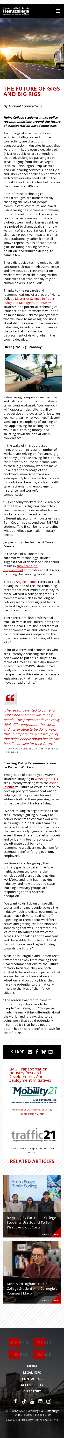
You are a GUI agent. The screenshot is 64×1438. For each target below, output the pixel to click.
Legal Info (32, 1373)
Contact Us (32, 1379)
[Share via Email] (30, 1051)
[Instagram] (48, 1401)
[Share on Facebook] (36, 1051)
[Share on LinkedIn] (50, 1051)
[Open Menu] (58, 11)
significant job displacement (20, 568)
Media (32, 1366)
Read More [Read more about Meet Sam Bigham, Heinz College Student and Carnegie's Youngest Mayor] (50, 1300)
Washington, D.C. (47, 779)
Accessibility (32, 1385)
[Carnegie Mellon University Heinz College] (16, 11)
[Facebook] (15, 1401)
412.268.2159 (42, 1415)
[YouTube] (32, 1401)
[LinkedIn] (40, 1401)
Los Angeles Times (23, 582)
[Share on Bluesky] (43, 1051)
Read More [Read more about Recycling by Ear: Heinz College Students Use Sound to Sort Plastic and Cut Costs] (50, 1234)
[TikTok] (23, 1401)
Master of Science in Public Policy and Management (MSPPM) (29, 301)
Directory (32, 1391)
